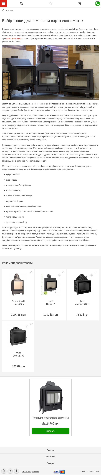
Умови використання (30, 472)
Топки (9, 10)
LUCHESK (95, 472)
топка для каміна (13, 38)
